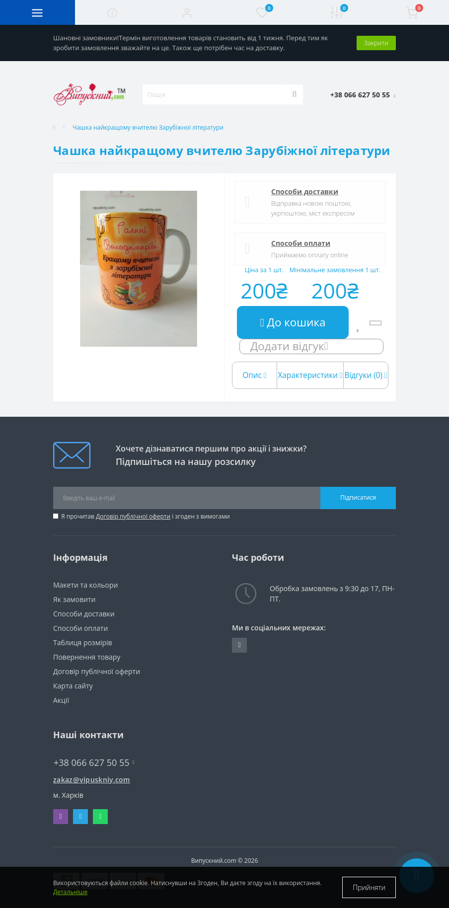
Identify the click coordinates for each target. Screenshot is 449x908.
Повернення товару (86, 657)
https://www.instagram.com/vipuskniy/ (239, 645)
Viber (60, 816)
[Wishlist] (359, 322)
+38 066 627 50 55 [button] (94, 762)
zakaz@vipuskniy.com (91, 779)
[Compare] (375, 322)
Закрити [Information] (376, 42)
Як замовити (74, 599)
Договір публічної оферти (133, 516)
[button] (187, 12)
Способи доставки (304, 191)
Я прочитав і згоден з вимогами (145, 516)
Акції (61, 700)
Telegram (80, 816)
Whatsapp (100, 816)
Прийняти (369, 887)
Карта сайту (73, 685)
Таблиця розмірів (82, 642)
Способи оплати (300, 243)
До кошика (293, 322)
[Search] (294, 94)
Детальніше (70, 892)
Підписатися (358, 497)
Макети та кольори (85, 585)
